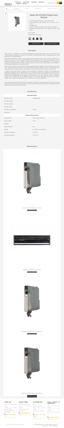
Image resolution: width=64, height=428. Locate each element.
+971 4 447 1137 (10, 414)
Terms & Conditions (53, 425)
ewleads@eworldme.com (10, 417)
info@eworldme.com (26, 414)
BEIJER (26, 8)
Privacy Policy (45, 425)
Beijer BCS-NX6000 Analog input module (32, 331)
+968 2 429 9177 (25, 413)
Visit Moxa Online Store (39, 424)
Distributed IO (38, 8)
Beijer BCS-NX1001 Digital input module (32, 208)
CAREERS (18, 3)
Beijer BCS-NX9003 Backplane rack (32, 269)
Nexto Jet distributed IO (53, 8)
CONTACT (24, 3)
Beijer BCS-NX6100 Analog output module (32, 393)
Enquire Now (36, 43)
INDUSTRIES (26, 2)
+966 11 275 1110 (54, 417)
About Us (55, 424)
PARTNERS (34, 2)
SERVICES (41, 2)
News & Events (49, 424)
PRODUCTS (18, 2)
